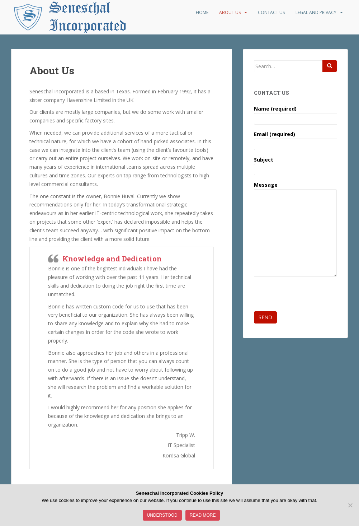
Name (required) (295, 113)
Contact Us (271, 12)
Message (295, 189)
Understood (162, 515)
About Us (230, 12)
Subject (295, 164)
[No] (350, 505)
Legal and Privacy (316, 12)
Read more (203, 515)
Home (202, 12)
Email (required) (295, 139)
